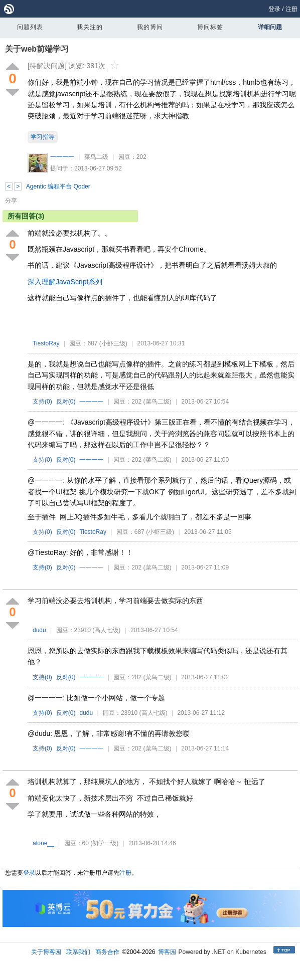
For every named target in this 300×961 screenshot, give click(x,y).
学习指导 (43, 136)
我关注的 (90, 27)
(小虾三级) (113, 343)
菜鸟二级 (96, 156)
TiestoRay (46, 343)
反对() (66, 401)
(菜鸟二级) (157, 401)
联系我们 (78, 951)
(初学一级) (104, 843)
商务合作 (107, 951)
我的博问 (150, 27)
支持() (42, 401)
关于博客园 (46, 951)
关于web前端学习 (37, 49)
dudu (39, 630)
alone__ (43, 843)
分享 (11, 200)
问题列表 (30, 27)
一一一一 (62, 156)
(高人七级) (106, 630)
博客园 (167, 951)
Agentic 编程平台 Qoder (58, 186)
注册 (291, 9)
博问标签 (210, 27)
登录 (274, 9)
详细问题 (270, 27)
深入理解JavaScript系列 (65, 282)
